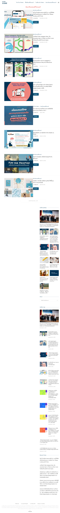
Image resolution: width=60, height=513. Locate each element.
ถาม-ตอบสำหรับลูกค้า (24, 503)
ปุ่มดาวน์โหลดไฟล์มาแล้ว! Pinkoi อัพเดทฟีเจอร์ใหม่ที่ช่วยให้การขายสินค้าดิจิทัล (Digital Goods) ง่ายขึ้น (42, 86)
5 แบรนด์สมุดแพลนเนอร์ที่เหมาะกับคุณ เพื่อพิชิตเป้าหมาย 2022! (54, 265)
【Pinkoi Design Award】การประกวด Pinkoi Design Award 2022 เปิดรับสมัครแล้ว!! (44, 253)
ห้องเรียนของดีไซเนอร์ (51, 2)
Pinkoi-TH (36, 90)
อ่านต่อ (36, 22)
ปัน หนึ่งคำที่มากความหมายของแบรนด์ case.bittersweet (54, 252)
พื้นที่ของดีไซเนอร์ (29, 2)
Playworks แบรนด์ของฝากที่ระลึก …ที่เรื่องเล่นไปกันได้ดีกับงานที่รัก (44, 291)
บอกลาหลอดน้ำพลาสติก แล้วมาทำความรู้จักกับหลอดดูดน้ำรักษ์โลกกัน (44, 266)
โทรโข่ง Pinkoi (19, 2)
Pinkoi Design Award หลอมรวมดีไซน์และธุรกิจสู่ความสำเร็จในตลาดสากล (54, 279)
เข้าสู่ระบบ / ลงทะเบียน (41, 503)
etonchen (36, 18)
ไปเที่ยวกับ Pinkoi (40, 2)
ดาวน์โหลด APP (32, 503)
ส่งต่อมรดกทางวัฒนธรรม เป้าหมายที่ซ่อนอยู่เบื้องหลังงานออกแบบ (44, 279)
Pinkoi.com (17, 503)
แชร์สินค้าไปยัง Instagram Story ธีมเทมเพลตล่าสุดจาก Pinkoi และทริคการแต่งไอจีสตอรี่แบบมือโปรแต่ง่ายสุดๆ (43, 38)
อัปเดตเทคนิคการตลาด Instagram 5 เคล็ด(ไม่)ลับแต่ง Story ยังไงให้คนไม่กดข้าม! (42, 62)
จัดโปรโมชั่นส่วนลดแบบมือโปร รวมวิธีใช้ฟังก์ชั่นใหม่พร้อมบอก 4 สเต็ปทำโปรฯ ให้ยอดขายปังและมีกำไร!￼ (43, 14)
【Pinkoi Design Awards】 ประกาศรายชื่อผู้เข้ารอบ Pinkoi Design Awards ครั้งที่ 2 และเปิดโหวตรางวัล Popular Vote (49, 441)
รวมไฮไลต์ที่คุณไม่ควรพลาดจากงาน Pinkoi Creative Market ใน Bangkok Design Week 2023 (49, 449)
